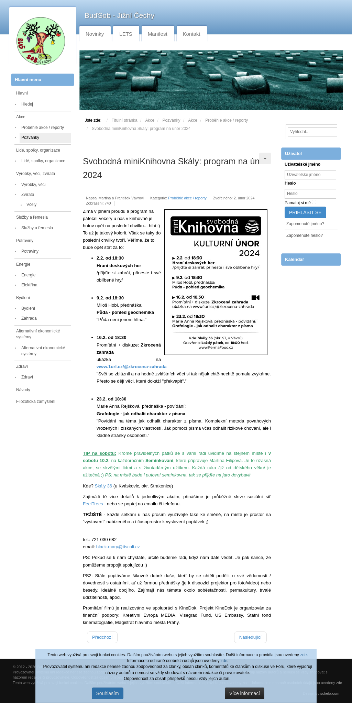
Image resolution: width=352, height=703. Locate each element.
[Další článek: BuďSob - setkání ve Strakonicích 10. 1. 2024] (250, 637)
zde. (304, 654)
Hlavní (22, 93)
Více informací (244, 693)
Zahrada (29, 318)
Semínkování (159, 460)
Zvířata (27, 194)
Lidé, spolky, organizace (38, 150)
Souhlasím (107, 693)
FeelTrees (93, 503)
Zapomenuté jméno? (305, 223)
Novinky (95, 34)
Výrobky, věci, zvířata (35, 173)
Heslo (290, 183)
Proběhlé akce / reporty (42, 127)
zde (224, 660)
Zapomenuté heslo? (304, 235)
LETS (125, 34)
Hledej (27, 104)
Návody (23, 389)
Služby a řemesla (32, 217)
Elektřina (29, 285)
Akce (20, 116)
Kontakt (191, 34)
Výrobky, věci (33, 184)
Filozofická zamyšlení (35, 401)
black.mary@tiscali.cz (118, 546)
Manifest (157, 34)
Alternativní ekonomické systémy (38, 334)
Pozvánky (30, 137)
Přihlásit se (305, 212)
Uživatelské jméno (302, 164)
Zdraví (22, 366)
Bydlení (23, 297)
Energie (23, 264)
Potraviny (24, 240)
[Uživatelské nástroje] (265, 158)
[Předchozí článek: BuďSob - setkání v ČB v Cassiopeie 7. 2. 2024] (102, 637)
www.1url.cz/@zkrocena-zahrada (132, 366)
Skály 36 (103, 485)
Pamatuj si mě (298, 202)
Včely (31, 204)
